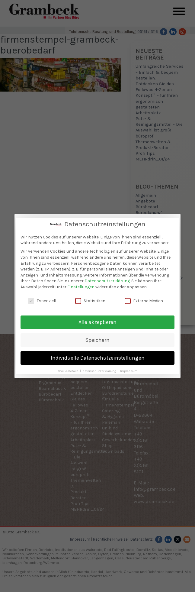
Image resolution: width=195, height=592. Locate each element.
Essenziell (42, 299)
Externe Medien (144, 299)
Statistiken (90, 299)
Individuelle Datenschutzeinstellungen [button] (98, 356)
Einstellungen (80, 285)
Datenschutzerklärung (107, 279)
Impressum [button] (128, 369)
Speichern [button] (97, 338)
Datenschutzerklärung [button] (99, 369)
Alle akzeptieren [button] (97, 321)
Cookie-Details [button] (68, 369)
